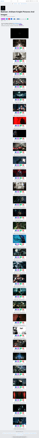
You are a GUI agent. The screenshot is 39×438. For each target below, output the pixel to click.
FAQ (6, 433)
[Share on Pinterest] (9, 19)
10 (20, 138)
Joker (11, 24)
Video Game (15, 3)
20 (20, 86)
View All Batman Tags (17, 23)
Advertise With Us (27, 433)
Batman (19, 3)
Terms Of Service (14, 433)
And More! (20, 24)
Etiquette (23, 433)
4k (7, 20)
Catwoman (17, 24)
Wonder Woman (8, 24)
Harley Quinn (14, 24)
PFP (9, 20)
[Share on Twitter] (7, 19)
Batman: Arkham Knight (24, 3)
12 (20, 204)
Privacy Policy (9, 433)
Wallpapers (5, 20)
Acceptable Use (19, 433)
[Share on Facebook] (11, 19)
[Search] (17, 1)
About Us (4, 433)
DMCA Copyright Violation (33, 433)
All (1, 20)
